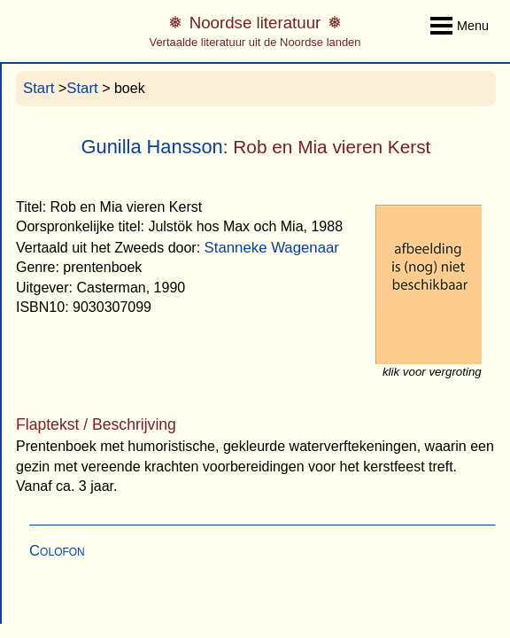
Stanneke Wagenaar (272, 247)
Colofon (57, 550)
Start (38, 88)
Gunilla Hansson (152, 147)
